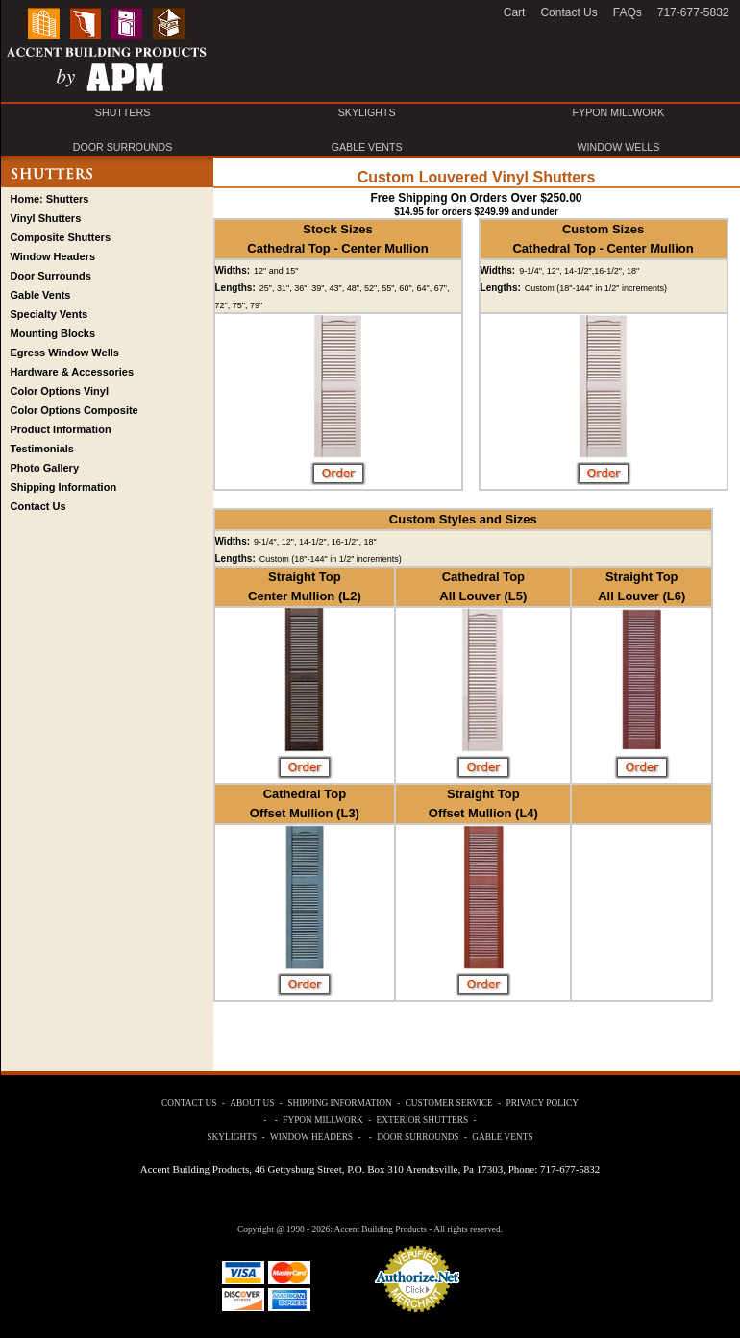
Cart (515, 12)
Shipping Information (64, 487)
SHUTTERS (122, 112)
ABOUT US (252, 1102)
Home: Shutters (50, 199)
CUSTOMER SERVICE (449, 1102)
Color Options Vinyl (60, 391)
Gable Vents (41, 295)
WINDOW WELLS (619, 147)
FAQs (627, 12)
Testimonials (42, 448)
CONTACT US (188, 1102)
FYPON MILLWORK (619, 112)
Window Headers (53, 256)
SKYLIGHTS (367, 112)
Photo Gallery (45, 468)
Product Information (61, 429)
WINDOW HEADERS (311, 1137)
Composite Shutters (61, 237)
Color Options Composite (74, 410)
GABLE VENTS (367, 147)
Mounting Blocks (53, 333)
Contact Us (38, 506)
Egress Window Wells (65, 352)
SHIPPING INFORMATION (339, 1102)
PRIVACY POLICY (542, 1102)
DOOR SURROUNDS (123, 147)
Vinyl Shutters (46, 218)
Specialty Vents (49, 314)
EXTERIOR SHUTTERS (423, 1120)
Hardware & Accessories (73, 371)
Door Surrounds (51, 275)
